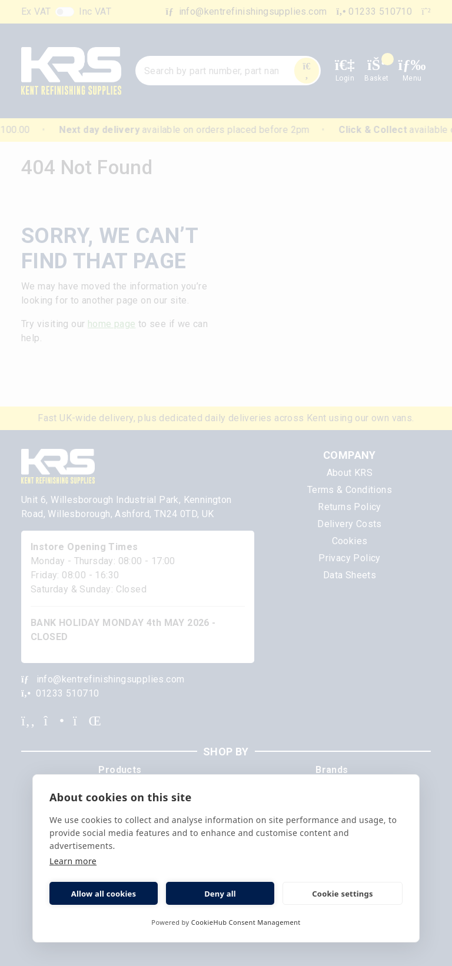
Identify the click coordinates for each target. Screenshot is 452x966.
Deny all (220, 893)
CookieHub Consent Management (246, 922)
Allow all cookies (104, 893)
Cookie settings (342, 893)
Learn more (73, 861)
